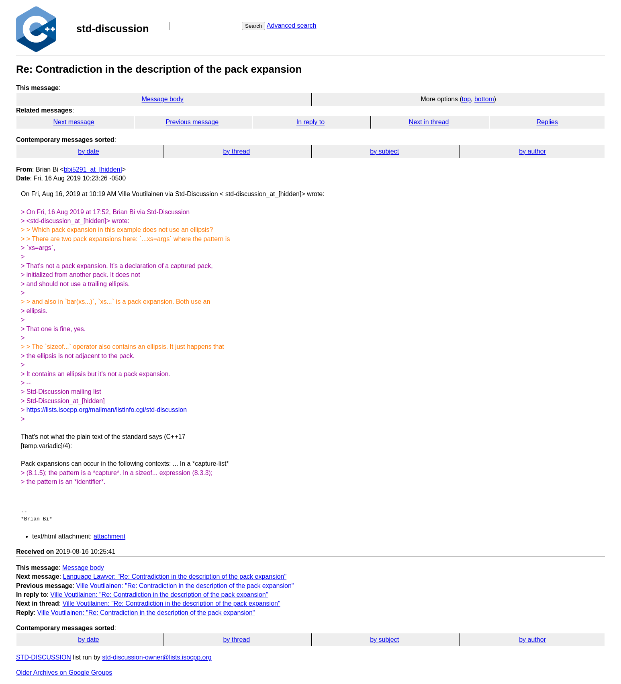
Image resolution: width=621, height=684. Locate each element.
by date (88, 151)
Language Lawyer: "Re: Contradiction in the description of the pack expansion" (175, 576)
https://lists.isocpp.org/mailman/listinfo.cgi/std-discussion (107, 409)
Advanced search (292, 25)
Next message (73, 122)
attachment (109, 536)
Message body (163, 99)
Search (253, 26)
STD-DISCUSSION (43, 657)
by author (532, 151)
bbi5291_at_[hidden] (93, 169)
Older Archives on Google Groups (64, 672)
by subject (384, 151)
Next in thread (429, 122)
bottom (484, 99)
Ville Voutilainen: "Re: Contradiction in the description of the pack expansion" (185, 585)
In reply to (310, 122)
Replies (547, 122)
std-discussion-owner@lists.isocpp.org (156, 657)
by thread (236, 151)
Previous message (192, 122)
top (466, 99)
